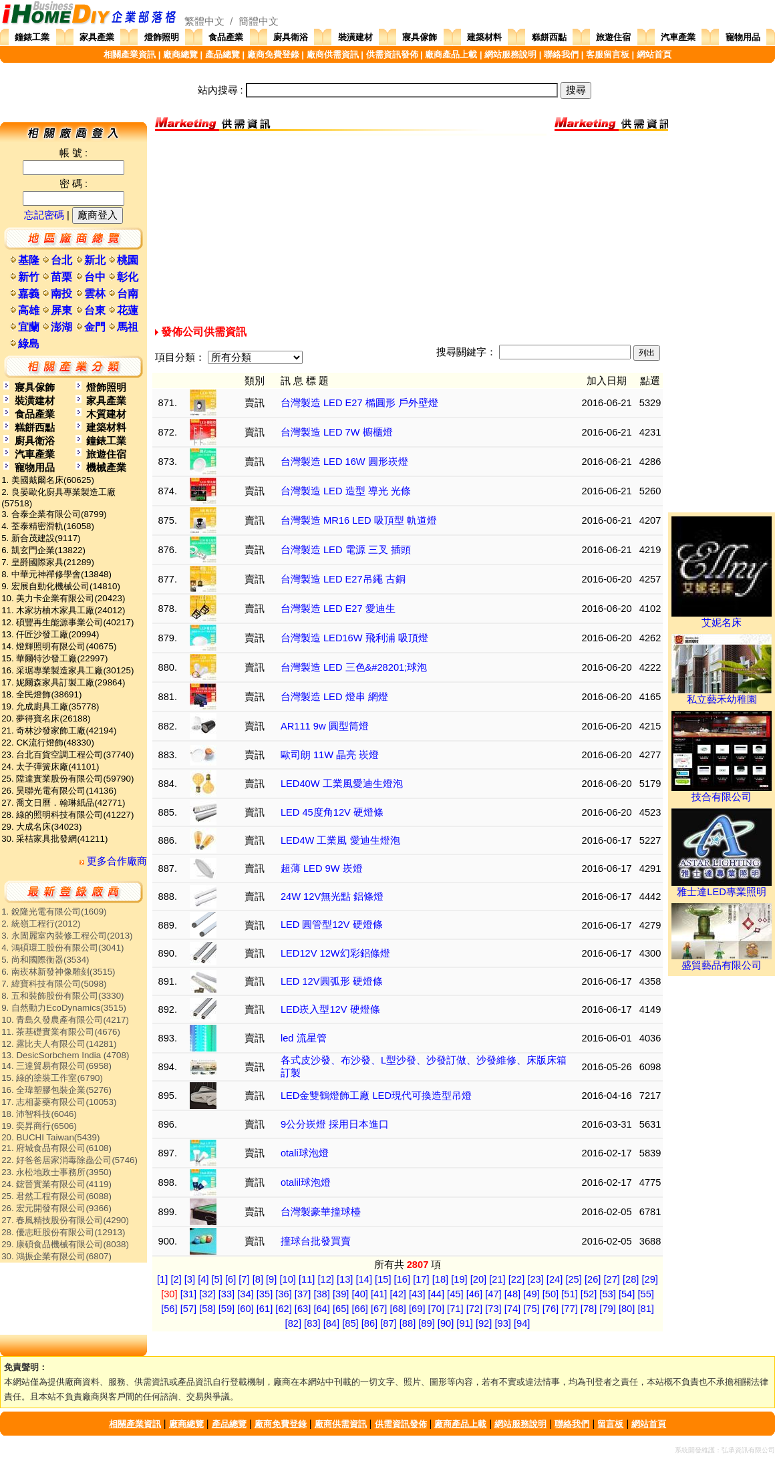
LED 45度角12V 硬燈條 (332, 812)
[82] (293, 1323)
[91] (464, 1323)
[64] (321, 1308)
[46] (474, 1294)
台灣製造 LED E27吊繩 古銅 (343, 579)
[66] (359, 1308)
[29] (650, 1279)
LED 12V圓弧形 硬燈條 (332, 981)
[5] (217, 1279)
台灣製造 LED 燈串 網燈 (334, 696)
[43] (417, 1294)
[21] (497, 1279)
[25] (573, 1279)
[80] (627, 1308)
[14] (364, 1279)
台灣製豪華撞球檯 (321, 1211)
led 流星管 (304, 1038)
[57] (188, 1308)
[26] (593, 1279)
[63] (303, 1308)
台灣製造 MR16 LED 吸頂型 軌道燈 (359, 520)
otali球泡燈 (305, 1153)
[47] (493, 1294)
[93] (502, 1323)
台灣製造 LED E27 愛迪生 (338, 608)
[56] (169, 1308)
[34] (245, 1294)
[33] (226, 1294)
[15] (383, 1279)
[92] (484, 1323)
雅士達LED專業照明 (721, 887)
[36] (283, 1294)
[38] (321, 1294)
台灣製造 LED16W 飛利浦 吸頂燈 (354, 638)
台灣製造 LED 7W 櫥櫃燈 (337, 432)
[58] (207, 1308)
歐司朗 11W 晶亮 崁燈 (330, 755)
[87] (388, 1323)
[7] (244, 1279)
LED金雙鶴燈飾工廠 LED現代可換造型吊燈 (376, 1095)
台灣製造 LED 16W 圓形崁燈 (344, 461)
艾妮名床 (721, 618)
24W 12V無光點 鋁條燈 (332, 896)
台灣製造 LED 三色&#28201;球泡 (354, 667)
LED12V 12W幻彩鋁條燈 (335, 953)
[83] (312, 1323)
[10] (287, 1279)
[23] (535, 1279)
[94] (522, 1323)
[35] (265, 1294)
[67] (379, 1308)
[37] (303, 1294)
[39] (341, 1294)
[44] (436, 1294)
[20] (478, 1279)
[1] (162, 1279)
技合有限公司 (721, 792)
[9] (271, 1279)
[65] (341, 1308)
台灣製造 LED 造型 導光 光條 (346, 491)
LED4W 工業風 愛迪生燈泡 (340, 840)
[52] (589, 1294)
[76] (550, 1308)
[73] (493, 1308)
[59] (226, 1308)
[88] (408, 1323)
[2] (175, 1279)
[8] (258, 1279)
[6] (230, 1279)
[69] (417, 1308)
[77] (569, 1308)
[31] (188, 1294)
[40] (359, 1294)
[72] (474, 1308)
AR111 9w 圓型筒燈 (325, 726)
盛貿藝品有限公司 (721, 961)
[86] (369, 1323)
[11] (307, 1279)
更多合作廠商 (113, 861)
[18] (440, 1279)
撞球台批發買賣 (316, 1241)
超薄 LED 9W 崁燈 (322, 868)
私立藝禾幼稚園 (721, 695)
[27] (611, 1279)
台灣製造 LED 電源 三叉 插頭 (346, 549)
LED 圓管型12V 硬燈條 (332, 924)
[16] (402, 1279)
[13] (345, 1279)
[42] (398, 1294)
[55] (645, 1294)
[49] (531, 1294)
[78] (589, 1308)
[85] (350, 1323)
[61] (265, 1308)
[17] (421, 1279)
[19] (459, 1279)
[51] (569, 1294)
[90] (446, 1323)
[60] (245, 1308)
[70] (436, 1308)
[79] (607, 1308)
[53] (607, 1294)
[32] (207, 1294)
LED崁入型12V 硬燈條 (330, 1009)
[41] (379, 1294)
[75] (531, 1308)
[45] (455, 1294)
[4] (203, 1279)
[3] (189, 1279)
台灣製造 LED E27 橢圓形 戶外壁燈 (359, 402)
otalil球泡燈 (306, 1182)
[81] (645, 1308)
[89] (426, 1323)
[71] (455, 1308)
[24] (555, 1279)
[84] (331, 1323)
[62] (283, 1308)
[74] (512, 1308)
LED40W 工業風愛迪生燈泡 (342, 783)
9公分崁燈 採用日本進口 (335, 1124)
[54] (627, 1294)
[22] (516, 1279)
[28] (631, 1279)
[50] (550, 1294)
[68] (398, 1308)
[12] (325, 1279)
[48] (512, 1294)
